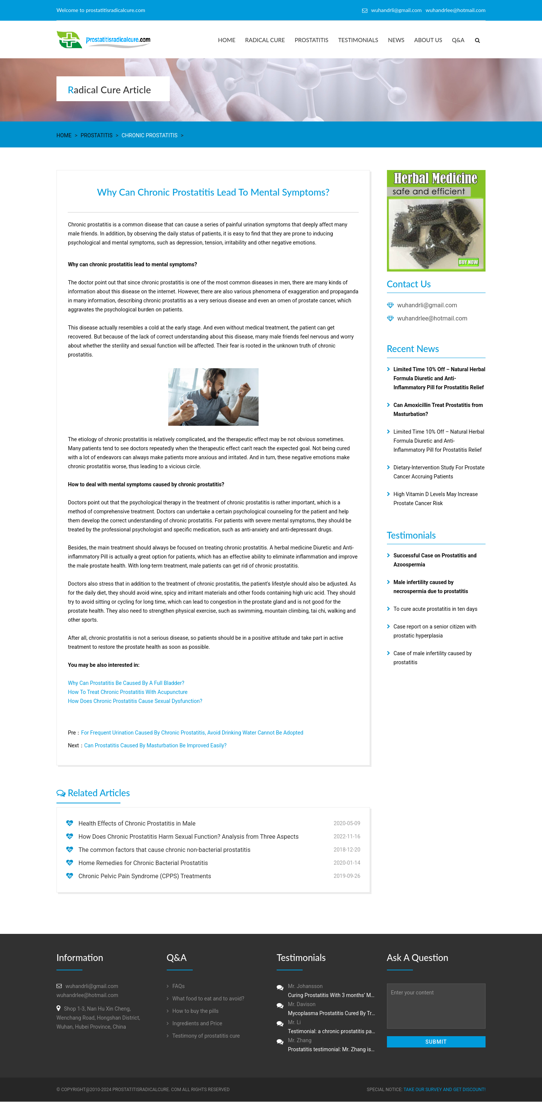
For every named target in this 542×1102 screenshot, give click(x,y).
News (396, 39)
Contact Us (409, 283)
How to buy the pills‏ (193, 1011)
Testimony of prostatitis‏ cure (203, 1036)
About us (428, 39)
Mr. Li (326, 1028)
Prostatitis (312, 39)
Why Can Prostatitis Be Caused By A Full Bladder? (126, 683)
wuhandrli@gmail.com (427, 305)
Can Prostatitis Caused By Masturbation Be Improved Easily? (155, 746)
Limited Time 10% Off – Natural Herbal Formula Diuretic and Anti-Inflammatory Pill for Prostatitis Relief (439, 441)
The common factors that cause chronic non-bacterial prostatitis (164, 850)
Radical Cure (265, 39)
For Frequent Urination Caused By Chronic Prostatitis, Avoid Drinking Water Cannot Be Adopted (191, 733)
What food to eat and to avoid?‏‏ (205, 999)
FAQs (176, 987)
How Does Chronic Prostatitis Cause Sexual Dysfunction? (135, 701)
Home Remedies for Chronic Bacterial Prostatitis (143, 863)
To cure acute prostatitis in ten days (435, 609)
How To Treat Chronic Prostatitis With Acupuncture (127, 692)
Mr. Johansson (326, 992)
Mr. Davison (326, 1010)
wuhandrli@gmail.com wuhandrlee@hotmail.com (428, 10)
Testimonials (358, 39)
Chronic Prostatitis (149, 135)
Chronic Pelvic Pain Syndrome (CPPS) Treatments (144, 876)
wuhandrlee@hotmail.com (432, 318)
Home (226, 39)
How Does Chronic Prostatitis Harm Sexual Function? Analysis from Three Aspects (188, 837)
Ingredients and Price (194, 1024)
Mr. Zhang (326, 1046)
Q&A (458, 39)
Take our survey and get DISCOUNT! (444, 1090)
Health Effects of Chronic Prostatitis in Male (136, 823)
